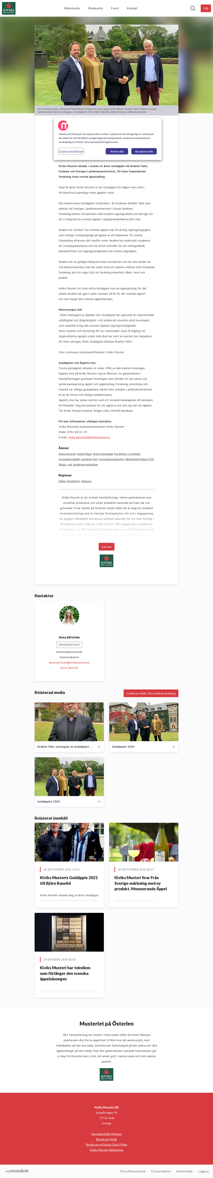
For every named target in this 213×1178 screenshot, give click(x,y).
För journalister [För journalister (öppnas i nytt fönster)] (161, 1171)
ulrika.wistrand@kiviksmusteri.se (89, 437)
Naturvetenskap (103, 454)
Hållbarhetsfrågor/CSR (139, 459)
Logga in (203, 1171)
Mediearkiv (95, 8)
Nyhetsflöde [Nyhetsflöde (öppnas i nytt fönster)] (184, 1171)
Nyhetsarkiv (72, 8)
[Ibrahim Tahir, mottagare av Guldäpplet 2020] (69, 721)
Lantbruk (86, 459)
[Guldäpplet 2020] (143, 721)
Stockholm (73, 481)
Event (115, 8)
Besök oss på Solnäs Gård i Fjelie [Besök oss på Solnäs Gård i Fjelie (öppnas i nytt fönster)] (106, 1144)
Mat (95, 459)
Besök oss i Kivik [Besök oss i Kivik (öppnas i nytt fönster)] (106, 1139)
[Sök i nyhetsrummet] (192, 8)
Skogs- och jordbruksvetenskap (78, 464)
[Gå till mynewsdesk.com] (17, 1171)
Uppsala (86, 481)
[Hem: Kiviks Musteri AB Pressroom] (8, 8)
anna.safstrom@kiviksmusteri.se (69, 662)
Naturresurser (67, 454)
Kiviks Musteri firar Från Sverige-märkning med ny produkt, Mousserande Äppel (140, 883)
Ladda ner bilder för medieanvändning (151, 693)
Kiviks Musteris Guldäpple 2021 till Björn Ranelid (69, 880)
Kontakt (132, 8)
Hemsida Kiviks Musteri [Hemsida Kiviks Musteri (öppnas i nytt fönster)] (106, 1134)
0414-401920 (69, 668)
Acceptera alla (144, 151)
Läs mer (107, 547)
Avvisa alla (116, 151)
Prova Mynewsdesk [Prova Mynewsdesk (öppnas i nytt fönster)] (133, 1171)
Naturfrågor (84, 454)
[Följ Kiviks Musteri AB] (206, 8)
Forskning (120, 454)
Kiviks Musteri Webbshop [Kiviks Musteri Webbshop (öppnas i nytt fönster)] (106, 1150)
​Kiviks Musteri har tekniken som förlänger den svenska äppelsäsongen (65, 973)
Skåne (62, 481)
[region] (108, 139)
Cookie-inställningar (71, 151)
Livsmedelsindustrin (111, 459)
